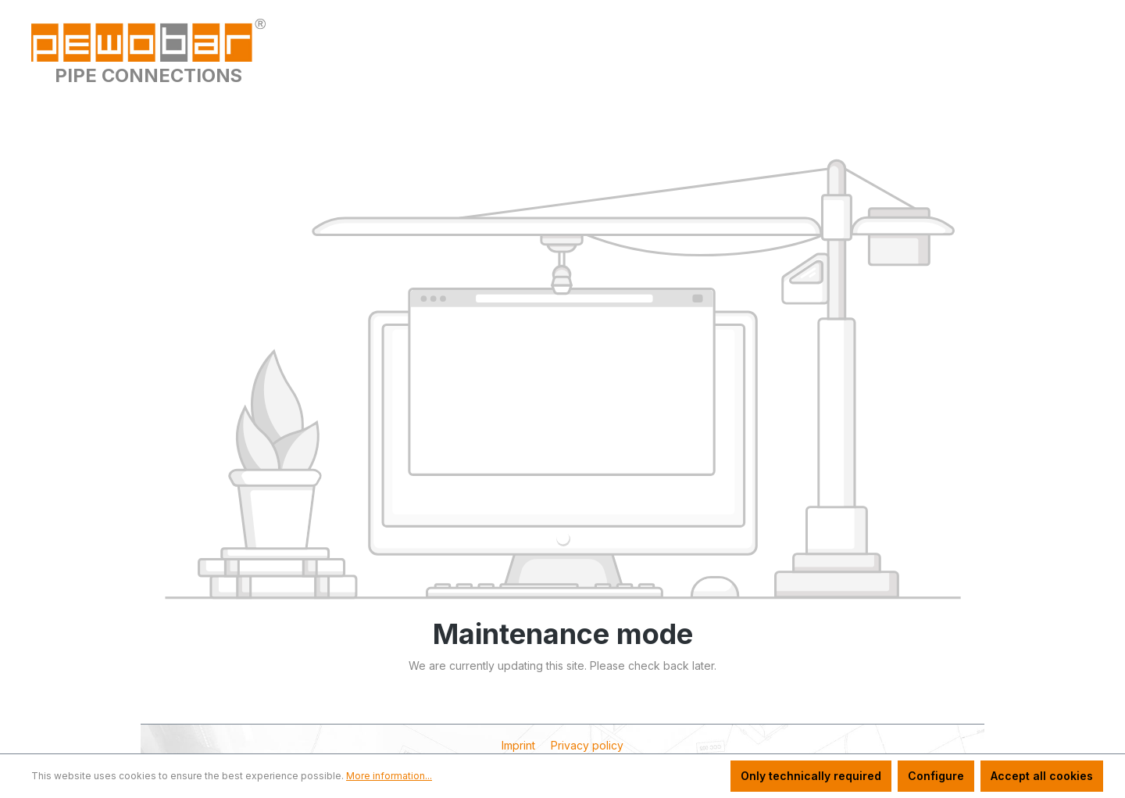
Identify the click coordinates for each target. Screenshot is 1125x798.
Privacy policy (587, 745)
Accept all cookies (1042, 775)
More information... (389, 776)
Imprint (520, 745)
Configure (936, 775)
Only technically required (811, 775)
